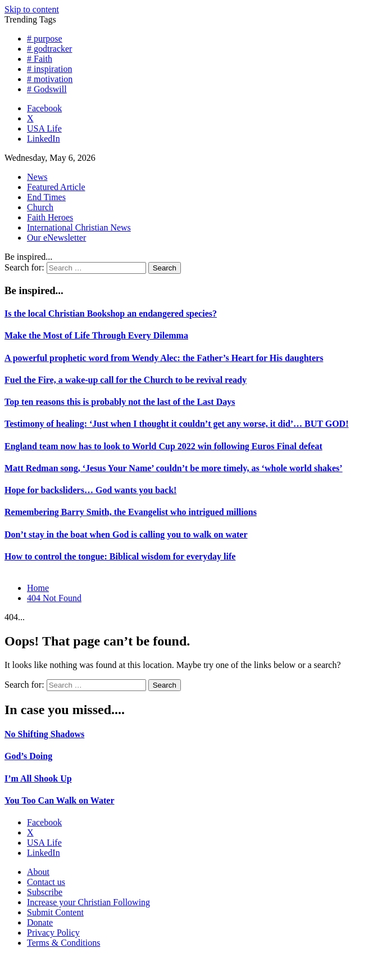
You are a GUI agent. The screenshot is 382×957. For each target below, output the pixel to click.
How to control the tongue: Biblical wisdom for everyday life (119, 556)
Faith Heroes (50, 217)
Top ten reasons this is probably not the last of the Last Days (119, 402)
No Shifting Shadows (44, 734)
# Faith (39, 59)
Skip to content (31, 9)
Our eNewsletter (56, 237)
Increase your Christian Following (88, 902)
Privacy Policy (53, 932)
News (37, 177)
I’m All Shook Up (38, 778)
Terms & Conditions (63, 942)
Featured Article (56, 187)
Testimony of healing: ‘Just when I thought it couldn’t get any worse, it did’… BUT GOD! (176, 423)
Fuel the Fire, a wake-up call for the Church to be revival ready (125, 380)
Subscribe (44, 892)
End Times (46, 197)
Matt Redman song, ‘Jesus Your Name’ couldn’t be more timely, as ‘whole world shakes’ (173, 468)
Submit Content (55, 912)
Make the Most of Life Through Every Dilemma (96, 335)
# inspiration (49, 69)
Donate (40, 922)
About (38, 872)
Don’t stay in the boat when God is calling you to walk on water (125, 534)
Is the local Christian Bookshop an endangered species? (110, 313)
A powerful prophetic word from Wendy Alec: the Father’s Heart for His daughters (163, 358)
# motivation (49, 79)
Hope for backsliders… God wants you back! (90, 490)
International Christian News (79, 227)
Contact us (46, 882)
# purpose (44, 38)
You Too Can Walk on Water (59, 800)
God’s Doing (28, 756)
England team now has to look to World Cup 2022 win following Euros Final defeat (163, 446)
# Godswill (47, 89)
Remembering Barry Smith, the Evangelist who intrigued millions (130, 512)
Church (40, 207)
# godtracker (49, 48)
